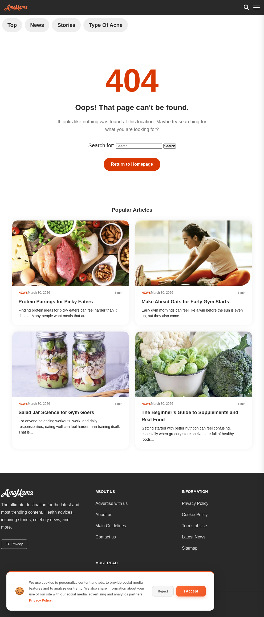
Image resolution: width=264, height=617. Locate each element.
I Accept (191, 591)
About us (103, 514)
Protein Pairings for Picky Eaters (56, 301)
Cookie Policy (195, 514)
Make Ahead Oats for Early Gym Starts (185, 301)
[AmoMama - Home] (15, 8)
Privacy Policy (195, 503)
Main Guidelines (110, 526)
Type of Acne (106, 25)
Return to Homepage (132, 164)
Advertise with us (111, 503)
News (37, 25)
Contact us (105, 537)
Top (12, 25)
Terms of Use (194, 526)
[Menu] (256, 7)
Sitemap (190, 548)
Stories (66, 25)
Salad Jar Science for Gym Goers (56, 412)
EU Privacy (14, 544)
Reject (163, 591)
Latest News (193, 537)
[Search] (246, 7)
